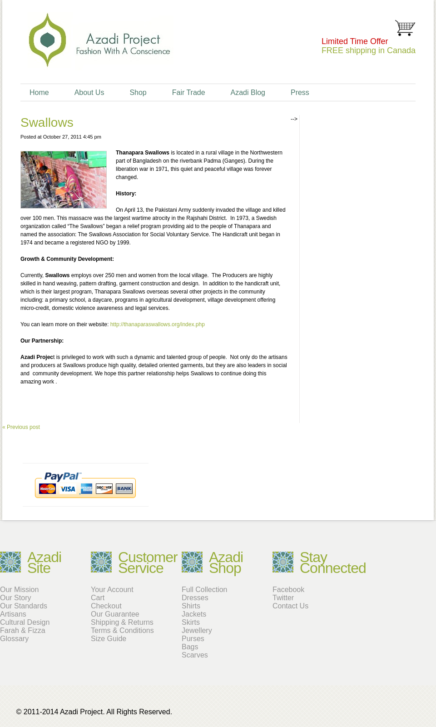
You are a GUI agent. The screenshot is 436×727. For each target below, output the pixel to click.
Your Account (112, 589)
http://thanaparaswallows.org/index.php (157, 324)
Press (300, 92)
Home (39, 92)
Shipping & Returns (122, 622)
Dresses (195, 598)
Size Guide (108, 638)
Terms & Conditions (122, 630)
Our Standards (23, 606)
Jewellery (197, 630)
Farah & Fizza (22, 630)
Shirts (191, 606)
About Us (89, 92)
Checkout (106, 606)
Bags (190, 647)
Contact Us (290, 606)
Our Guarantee (115, 614)
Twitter (283, 598)
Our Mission (19, 589)
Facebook (288, 589)
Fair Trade (188, 92)
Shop (137, 92)
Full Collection (204, 589)
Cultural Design (25, 622)
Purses (193, 638)
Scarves (195, 655)
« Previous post (21, 427)
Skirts (191, 622)
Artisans (13, 614)
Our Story (15, 598)
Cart (97, 598)
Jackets (194, 614)
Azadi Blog (248, 92)
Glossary (14, 638)
